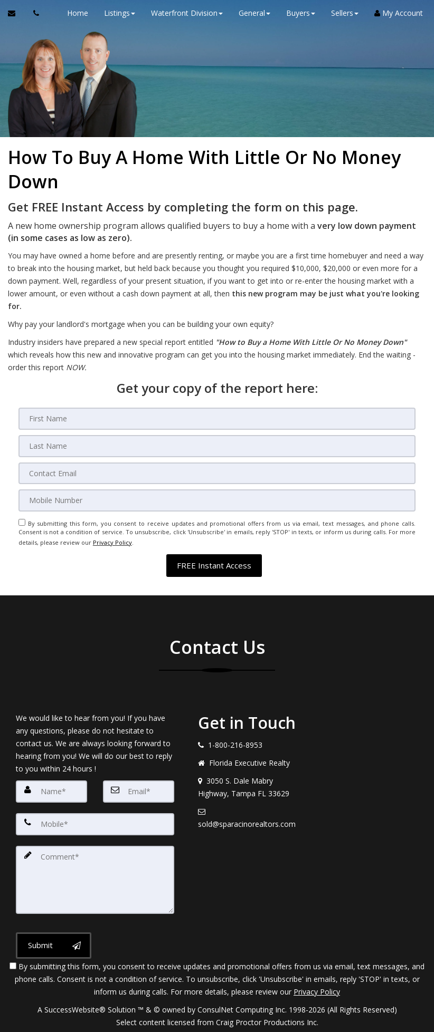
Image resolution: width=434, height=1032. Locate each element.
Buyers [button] (295, 13)
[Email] (217, 470)
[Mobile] (217, 497)
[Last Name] (217, 444)
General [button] (250, 13)
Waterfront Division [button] (182, 13)
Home (72, 13)
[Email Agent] (16, 13)
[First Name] (217, 418)
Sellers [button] (340, 13)
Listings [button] (114, 13)
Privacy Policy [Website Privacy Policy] (112, 536)
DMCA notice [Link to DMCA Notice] (217, 1020)
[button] (214, 557)
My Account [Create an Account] (394, 13)
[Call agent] (33, 13)
